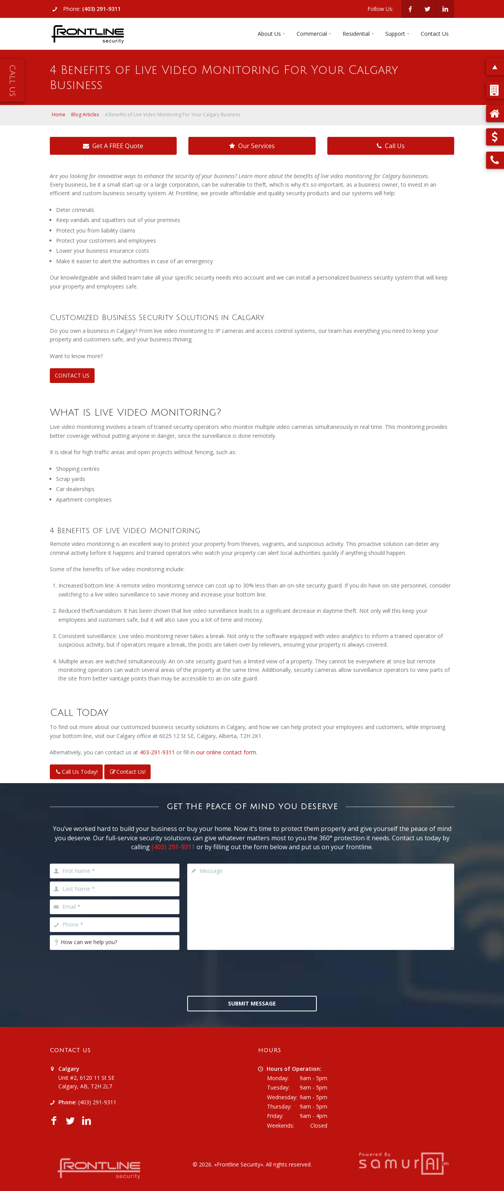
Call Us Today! (76, 771)
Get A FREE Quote (113, 146)
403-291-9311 (157, 752)
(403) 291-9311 (101, 8)
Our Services (252, 146)
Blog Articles (85, 114)
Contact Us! (127, 771)
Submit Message (252, 1003)
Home (58, 114)
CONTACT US (72, 375)
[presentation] (252, 972)
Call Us (391, 146)
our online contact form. (226, 752)
